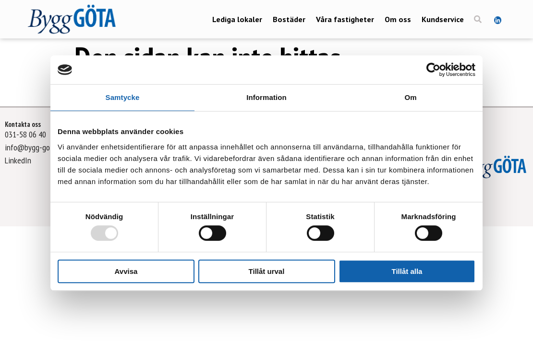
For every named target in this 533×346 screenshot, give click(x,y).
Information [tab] (266, 97)
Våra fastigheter (345, 19)
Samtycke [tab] (123, 97)
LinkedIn (18, 160)
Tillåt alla (407, 271)
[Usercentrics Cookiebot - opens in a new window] (433, 69)
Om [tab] (410, 97)
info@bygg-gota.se (34, 147)
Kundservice (443, 19)
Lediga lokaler (237, 19)
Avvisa (126, 271)
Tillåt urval (267, 271)
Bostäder (289, 19)
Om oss (398, 19)
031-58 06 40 (25, 134)
